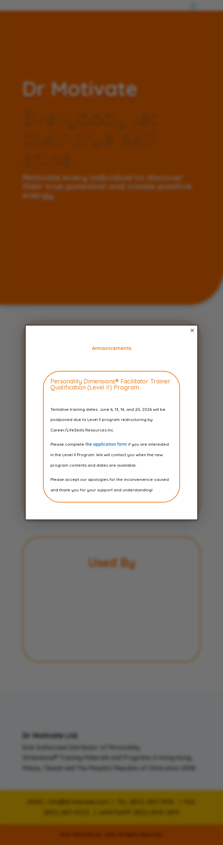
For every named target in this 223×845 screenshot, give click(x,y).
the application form (106, 444)
